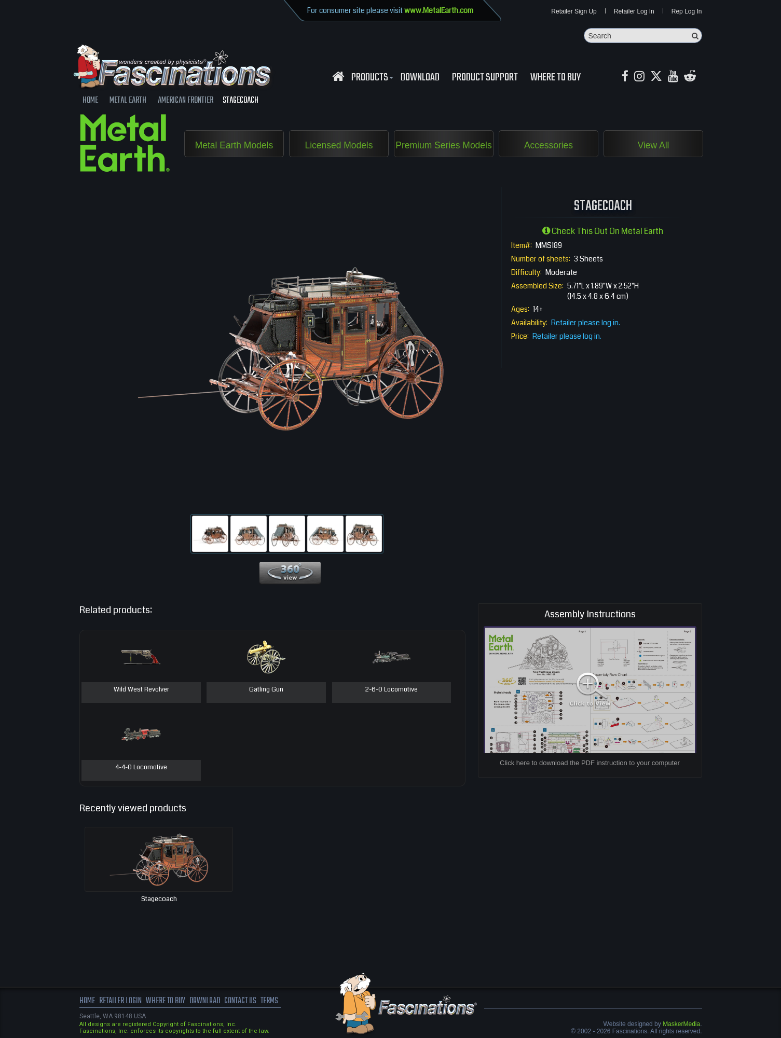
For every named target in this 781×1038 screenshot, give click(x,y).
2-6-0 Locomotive (391, 690)
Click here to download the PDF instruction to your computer (590, 763)
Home (87, 1001)
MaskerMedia (681, 1024)
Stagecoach (159, 899)
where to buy (166, 1001)
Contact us (244, 1001)
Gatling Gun (266, 690)
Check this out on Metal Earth (602, 232)
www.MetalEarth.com (438, 10)
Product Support (485, 78)
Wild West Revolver (141, 690)
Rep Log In (687, 11)
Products (371, 78)
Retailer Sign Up (573, 11)
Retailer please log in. (585, 323)
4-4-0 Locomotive (141, 768)
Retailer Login (120, 1001)
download (420, 78)
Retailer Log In (634, 11)
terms (274, 1001)
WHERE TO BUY (555, 78)
